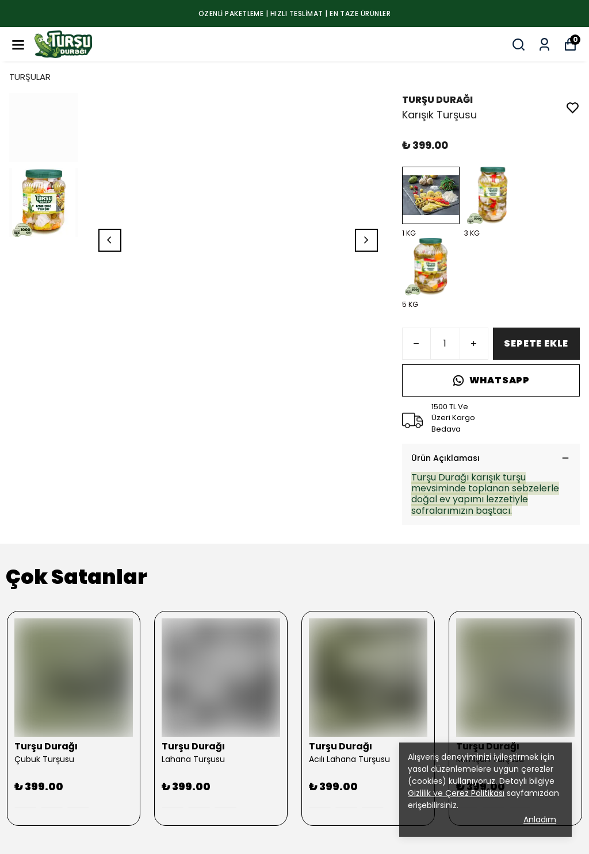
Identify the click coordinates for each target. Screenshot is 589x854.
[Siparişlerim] (544, 44)
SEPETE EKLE (536, 343)
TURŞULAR (30, 77)
